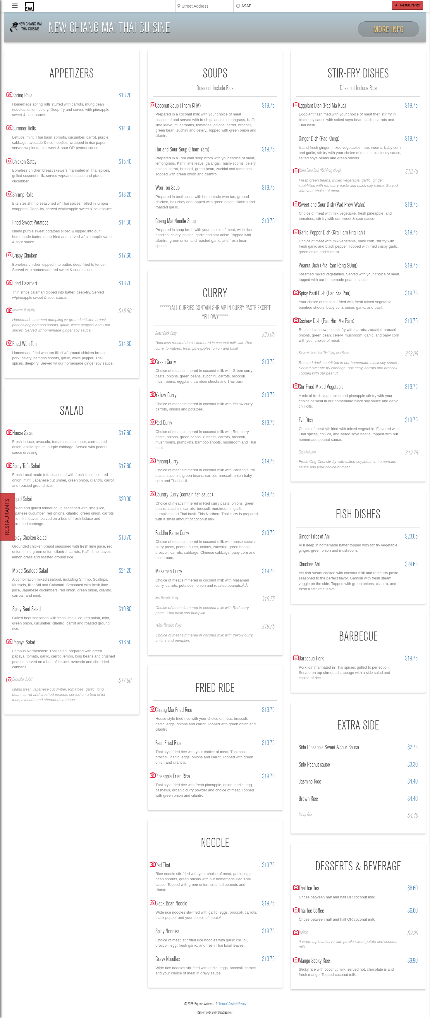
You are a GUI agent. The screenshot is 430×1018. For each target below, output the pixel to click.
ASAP (246, 6)
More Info (388, 29)
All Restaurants (407, 5)
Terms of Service (227, 1004)
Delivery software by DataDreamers (215, 1012)
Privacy (242, 1004)
